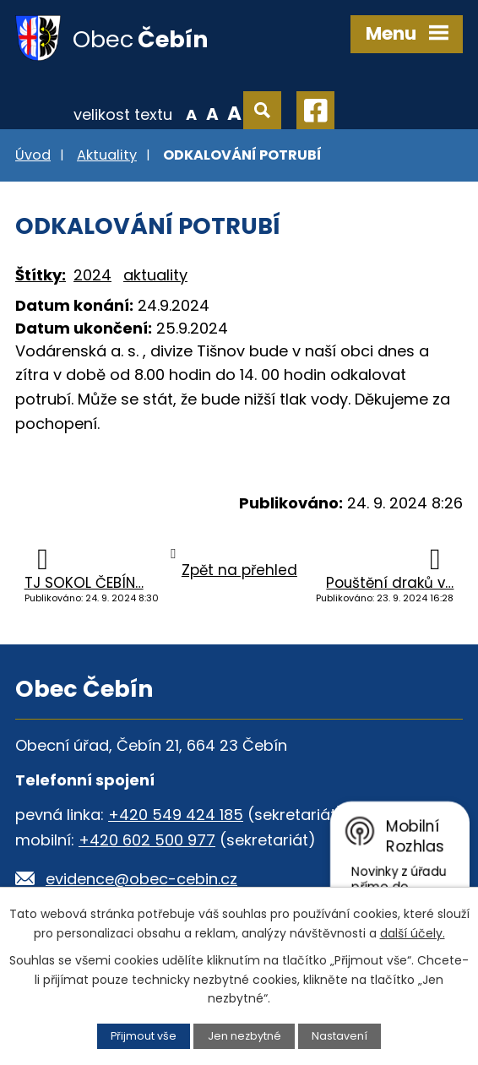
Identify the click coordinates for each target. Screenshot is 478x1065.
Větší (234, 113)
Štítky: (40, 274)
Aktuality (107, 155)
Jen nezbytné (244, 1036)
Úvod (33, 155)
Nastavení (339, 1036)
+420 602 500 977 (147, 839)
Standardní (212, 113)
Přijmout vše (144, 1036)
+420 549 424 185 (175, 814)
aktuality (155, 274)
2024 (92, 274)
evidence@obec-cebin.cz (141, 878)
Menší (191, 113)
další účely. (412, 933)
